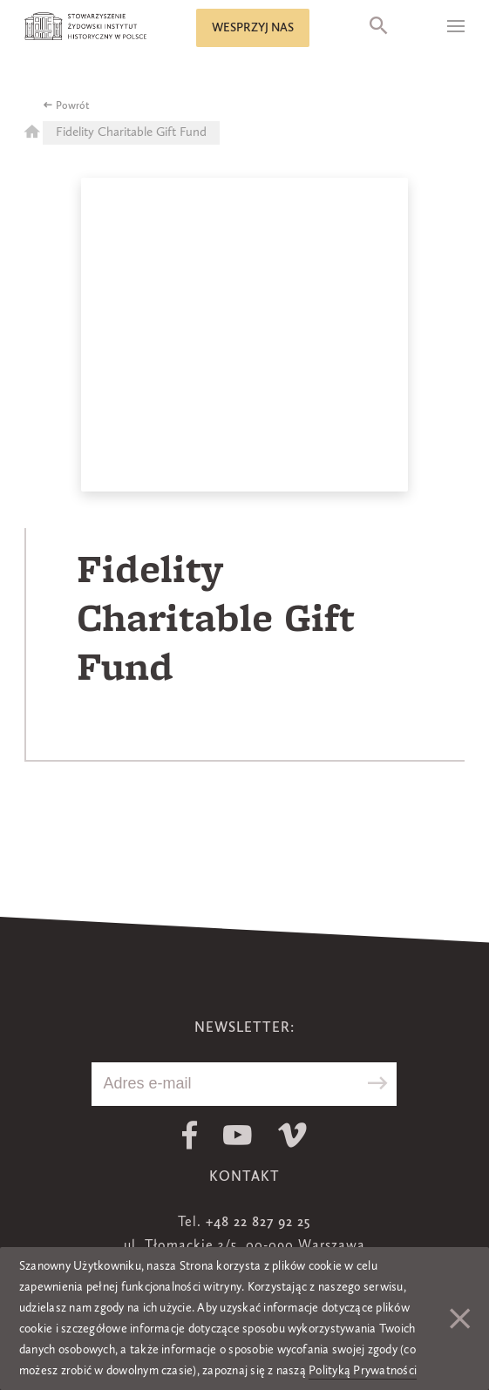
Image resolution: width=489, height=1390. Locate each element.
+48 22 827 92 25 (258, 1223)
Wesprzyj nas (253, 28)
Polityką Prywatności (363, 1371)
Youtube (237, 1135)
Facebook (189, 1135)
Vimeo (292, 1135)
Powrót (73, 106)
